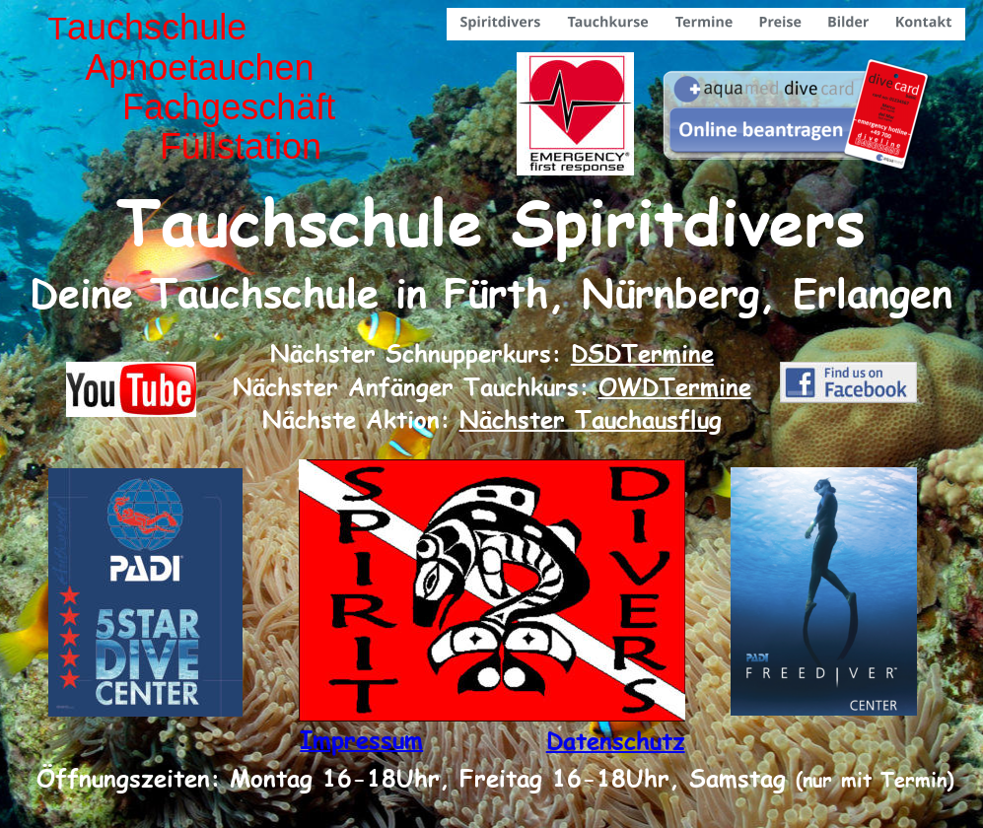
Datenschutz (615, 740)
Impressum (361, 739)
